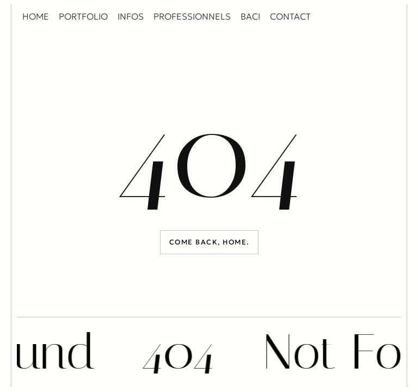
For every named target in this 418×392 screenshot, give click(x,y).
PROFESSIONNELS (192, 16)
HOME (35, 16)
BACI (250, 16)
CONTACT (290, 16)
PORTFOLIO (83, 16)
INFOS (131, 16)
